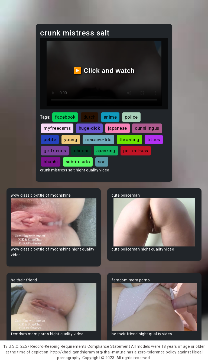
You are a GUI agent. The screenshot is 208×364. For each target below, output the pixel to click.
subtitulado (78, 161)
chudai (81, 150)
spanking (105, 150)
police (131, 117)
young (70, 139)
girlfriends (55, 150)
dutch (89, 117)
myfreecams (57, 128)
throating (129, 139)
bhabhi (51, 161)
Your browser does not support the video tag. (53, 222)
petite (50, 139)
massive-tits (98, 139)
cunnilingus (147, 128)
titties (153, 139)
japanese (117, 128)
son (102, 161)
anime (110, 117)
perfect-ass (135, 150)
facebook (65, 117)
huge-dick (89, 128)
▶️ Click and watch (104, 70)
